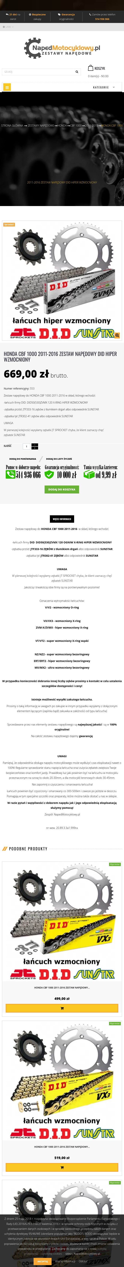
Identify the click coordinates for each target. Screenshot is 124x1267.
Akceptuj (42, 1261)
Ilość (7, 446)
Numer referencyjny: (16, 388)
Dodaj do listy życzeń (59, 458)
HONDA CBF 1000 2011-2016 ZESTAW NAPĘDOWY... (62, 987)
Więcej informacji (62, 518)
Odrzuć (83, 1261)
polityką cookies (52, 1253)
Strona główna (12, 125)
